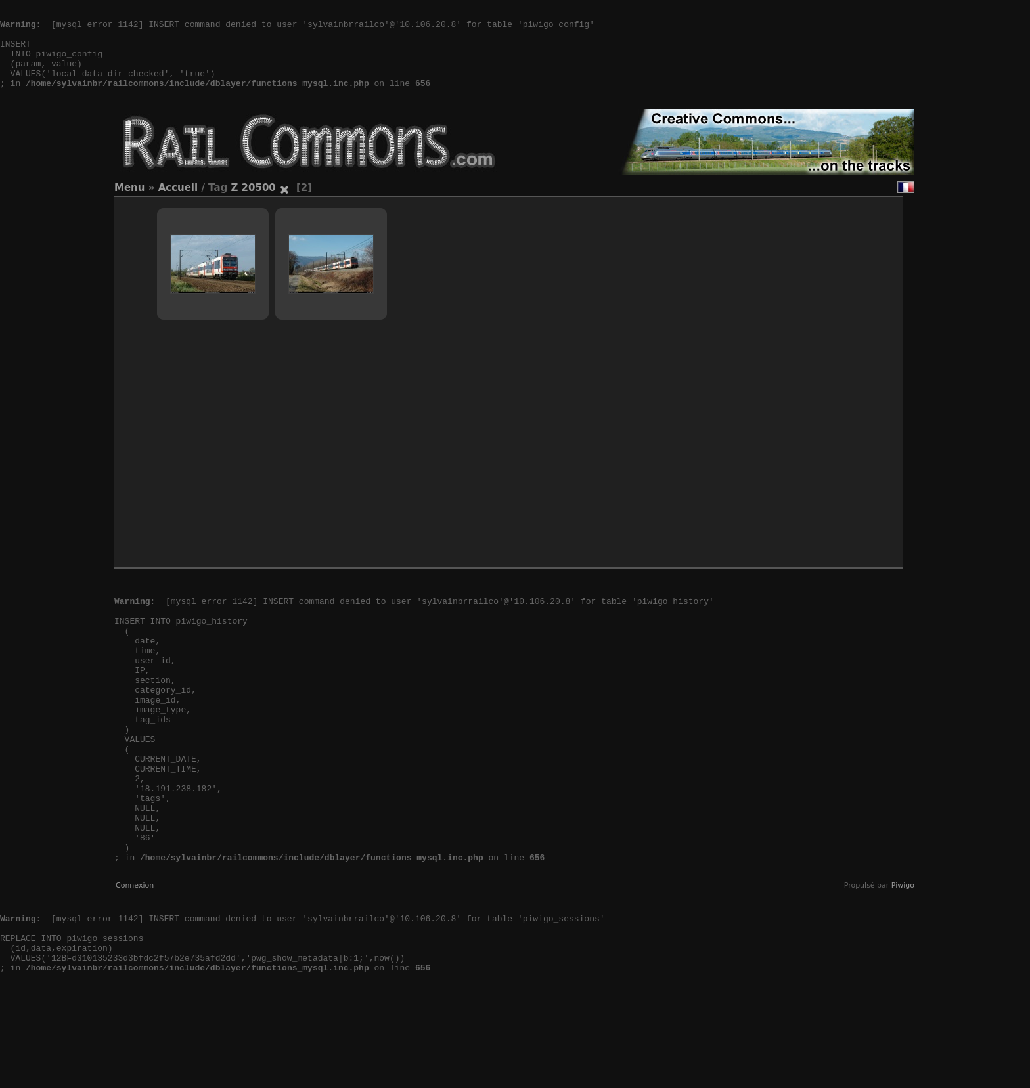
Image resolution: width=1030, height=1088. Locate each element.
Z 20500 (253, 207)
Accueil (178, 207)
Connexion (135, 964)
